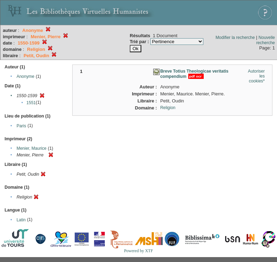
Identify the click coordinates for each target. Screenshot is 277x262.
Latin (21, 219)
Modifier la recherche (235, 37)
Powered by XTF (138, 250)
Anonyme (25, 76)
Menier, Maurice (31, 148)
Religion (167, 107)
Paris (21, 125)
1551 (31, 102)
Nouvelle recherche (265, 40)
